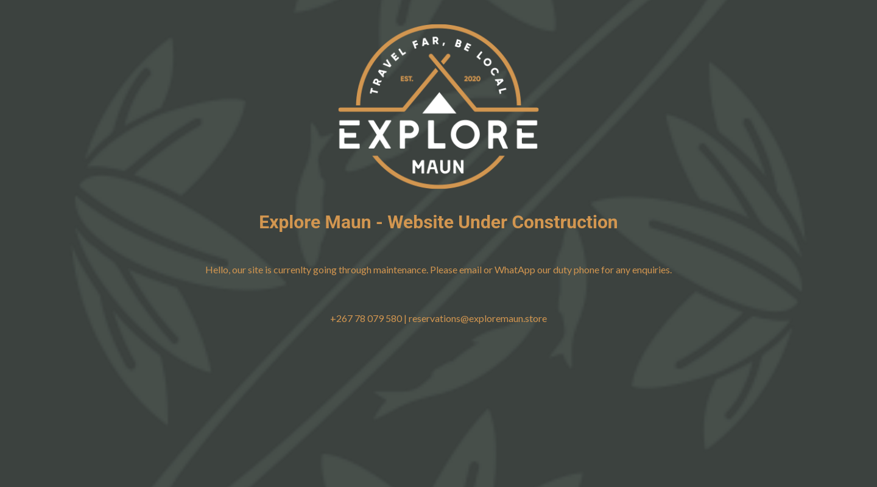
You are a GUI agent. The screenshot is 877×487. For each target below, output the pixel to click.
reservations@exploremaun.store (478, 318)
